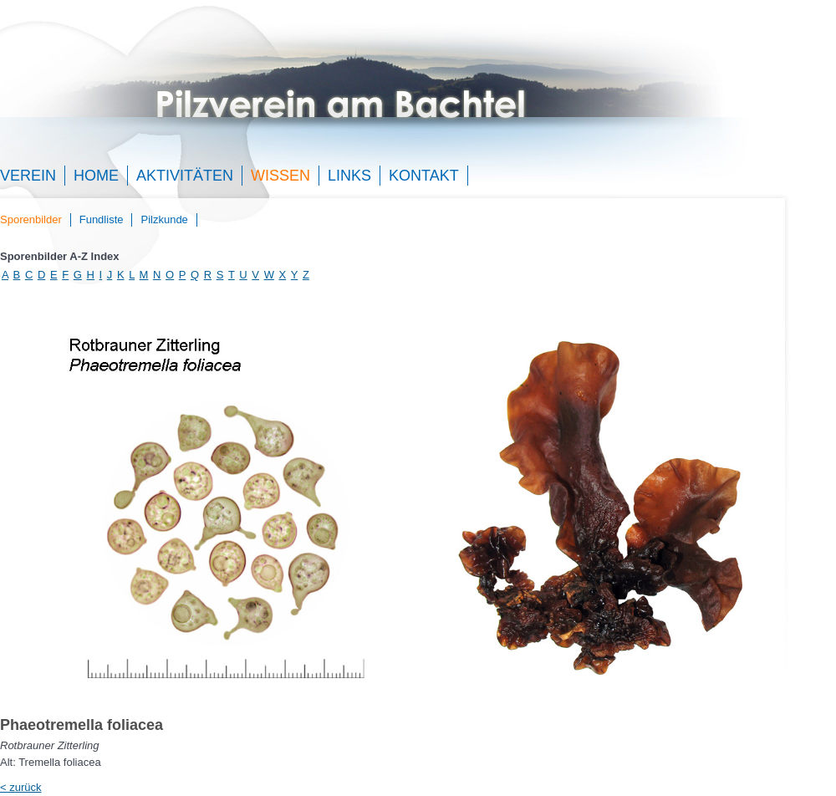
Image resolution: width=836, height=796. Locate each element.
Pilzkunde (163, 219)
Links (349, 175)
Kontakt (424, 175)
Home (96, 175)
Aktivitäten (184, 175)
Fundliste (101, 219)
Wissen (280, 175)
